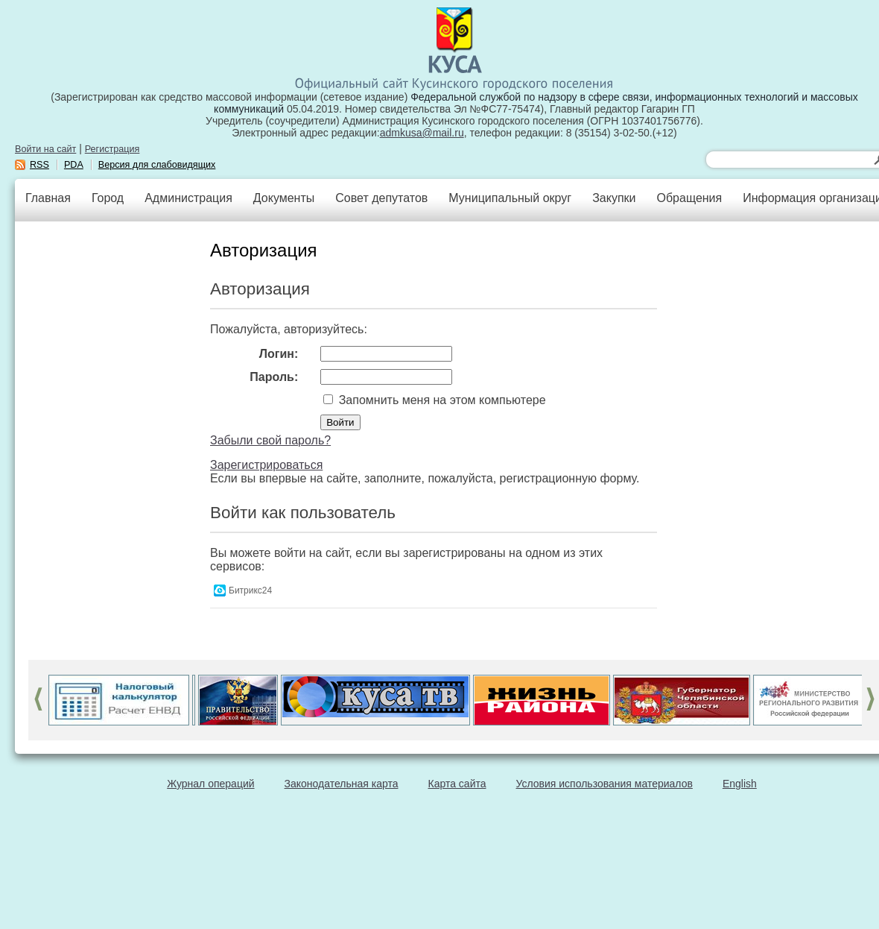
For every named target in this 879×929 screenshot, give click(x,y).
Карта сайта (457, 784)
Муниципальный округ (509, 198)
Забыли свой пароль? (270, 440)
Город (108, 198)
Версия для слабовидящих (157, 165)
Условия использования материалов (604, 784)
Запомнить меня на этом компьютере (440, 400)
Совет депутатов (381, 198)
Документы (283, 198)
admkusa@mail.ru (422, 133)
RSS (39, 165)
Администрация (188, 198)
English (740, 784)
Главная (48, 198)
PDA (73, 165)
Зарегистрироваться (266, 465)
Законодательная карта (342, 784)
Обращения (689, 198)
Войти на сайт (45, 149)
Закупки (613, 198)
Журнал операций (210, 784)
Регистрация (112, 149)
